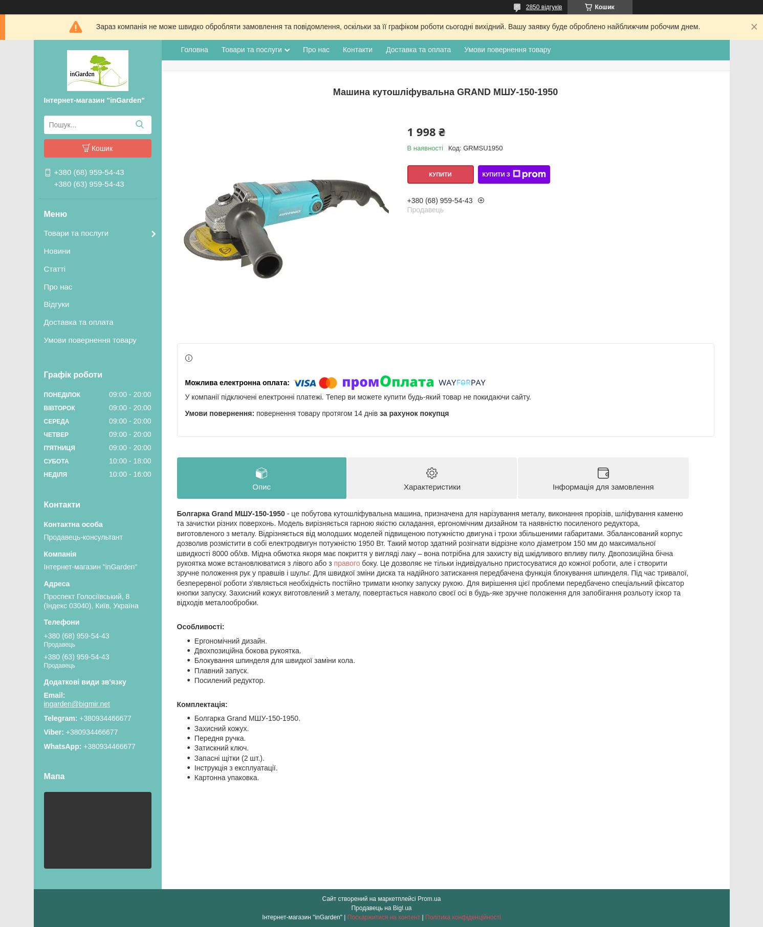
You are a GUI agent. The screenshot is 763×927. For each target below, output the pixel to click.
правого (347, 563)
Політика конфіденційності (463, 917)
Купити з (514, 174)
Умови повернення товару (90, 340)
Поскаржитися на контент (383, 917)
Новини (57, 251)
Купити (440, 174)
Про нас (58, 286)
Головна (194, 50)
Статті (55, 268)
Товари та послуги (76, 233)
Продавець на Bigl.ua (381, 908)
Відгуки (57, 304)
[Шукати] (139, 125)
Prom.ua (429, 898)
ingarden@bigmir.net (77, 704)
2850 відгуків (544, 7)
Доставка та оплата (79, 322)
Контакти (358, 50)
